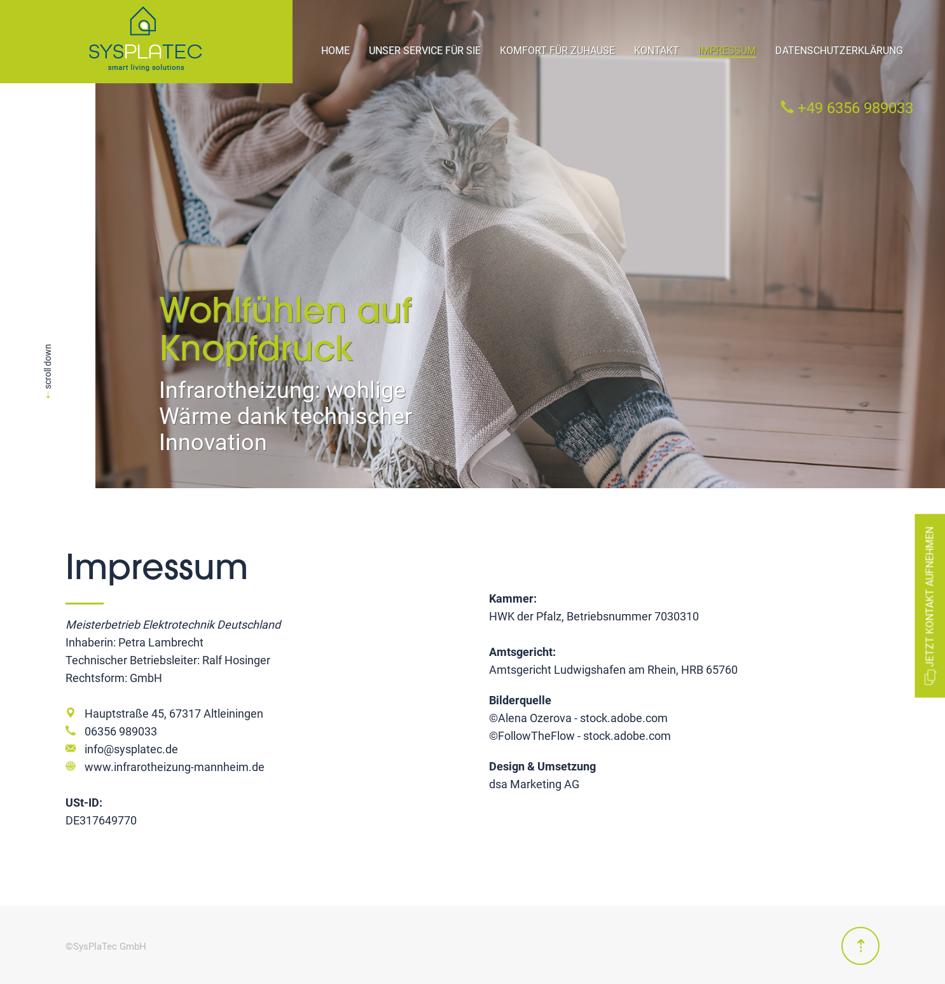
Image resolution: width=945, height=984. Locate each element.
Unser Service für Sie (425, 50)
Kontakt (656, 50)
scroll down (48, 371)
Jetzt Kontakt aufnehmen (930, 605)
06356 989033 (121, 731)
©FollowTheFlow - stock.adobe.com (580, 735)
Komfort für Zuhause (557, 50)
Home (335, 50)
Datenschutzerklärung (839, 50)
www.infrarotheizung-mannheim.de (175, 767)
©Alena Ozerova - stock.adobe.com (578, 718)
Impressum (727, 50)
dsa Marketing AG (534, 784)
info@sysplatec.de (131, 749)
